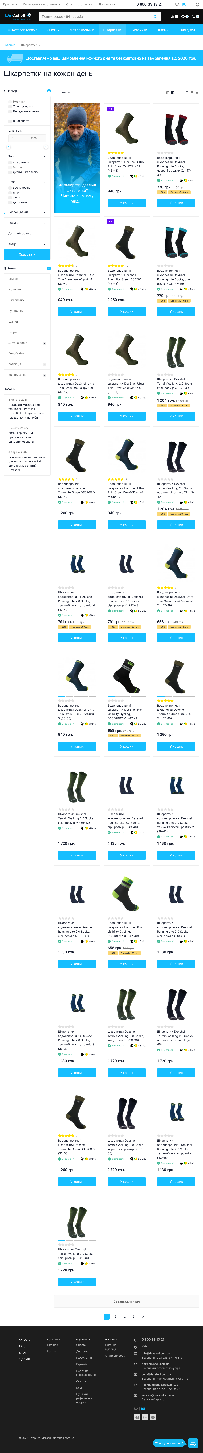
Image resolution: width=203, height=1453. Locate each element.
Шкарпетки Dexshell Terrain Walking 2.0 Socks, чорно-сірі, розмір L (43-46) (175, 1038)
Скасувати (27, 254)
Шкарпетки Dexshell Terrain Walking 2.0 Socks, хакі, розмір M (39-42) (76, 818)
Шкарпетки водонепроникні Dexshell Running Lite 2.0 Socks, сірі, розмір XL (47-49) (125, 599)
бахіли (17, 167)
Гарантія (81, 1364)
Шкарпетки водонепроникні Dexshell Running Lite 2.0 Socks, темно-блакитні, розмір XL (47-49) (77, 601)
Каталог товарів (22, 30)
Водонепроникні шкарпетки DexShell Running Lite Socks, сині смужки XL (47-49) (174, 277)
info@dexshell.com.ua (156, 1353)
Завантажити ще (127, 1301)
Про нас (52, 1345)
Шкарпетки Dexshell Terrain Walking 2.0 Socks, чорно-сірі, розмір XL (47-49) (175, 490)
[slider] (8, 147)
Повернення (84, 1358)
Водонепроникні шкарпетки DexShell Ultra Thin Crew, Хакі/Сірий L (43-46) (126, 164)
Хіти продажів (23, 106)
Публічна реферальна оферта (84, 1398)
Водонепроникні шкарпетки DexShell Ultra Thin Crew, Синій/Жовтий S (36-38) (76, 712)
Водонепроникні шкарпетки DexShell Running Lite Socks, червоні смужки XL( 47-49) (174, 166)
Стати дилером (115, 1355)
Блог (22, 1352)
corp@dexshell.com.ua (156, 1374)
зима (16, 197)
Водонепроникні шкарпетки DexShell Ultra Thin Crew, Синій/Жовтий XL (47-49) (175, 599)
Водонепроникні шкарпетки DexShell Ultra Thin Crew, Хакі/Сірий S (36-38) (126, 385)
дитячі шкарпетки (26, 172)
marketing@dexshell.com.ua (160, 1384)
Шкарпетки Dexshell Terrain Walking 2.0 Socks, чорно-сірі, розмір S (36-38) (126, 1147)
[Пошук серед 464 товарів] (95, 16)
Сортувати (62, 92)
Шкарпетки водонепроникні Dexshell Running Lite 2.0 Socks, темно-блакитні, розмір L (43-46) (175, 1149)
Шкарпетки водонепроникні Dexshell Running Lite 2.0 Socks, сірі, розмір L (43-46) (125, 820)
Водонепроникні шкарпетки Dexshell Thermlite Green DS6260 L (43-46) (126, 277)
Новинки (19, 101)
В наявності (21, 121)
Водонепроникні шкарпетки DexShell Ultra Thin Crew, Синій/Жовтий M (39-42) (126, 490)
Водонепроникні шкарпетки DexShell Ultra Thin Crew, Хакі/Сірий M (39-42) (76, 277)
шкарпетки (21, 162)
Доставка (82, 1351)
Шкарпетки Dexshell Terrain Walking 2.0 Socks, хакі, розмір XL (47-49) (175, 383)
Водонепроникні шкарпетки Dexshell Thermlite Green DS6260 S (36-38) (76, 1147)
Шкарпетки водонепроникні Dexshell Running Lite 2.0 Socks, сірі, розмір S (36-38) (175, 929)
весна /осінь (22, 187)
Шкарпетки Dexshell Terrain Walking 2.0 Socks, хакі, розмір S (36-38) (126, 1036)
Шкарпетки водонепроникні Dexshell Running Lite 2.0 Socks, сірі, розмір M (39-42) (75, 929)
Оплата (81, 1345)
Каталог (25, 1340)
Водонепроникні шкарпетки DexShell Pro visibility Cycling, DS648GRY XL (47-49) (125, 712)
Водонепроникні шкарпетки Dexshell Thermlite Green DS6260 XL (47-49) (174, 712)
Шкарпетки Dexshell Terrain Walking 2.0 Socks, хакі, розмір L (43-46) (76, 1254)
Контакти (53, 1351)
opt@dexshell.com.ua (155, 1364)
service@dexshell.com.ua (158, 1395)
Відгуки (24, 1359)
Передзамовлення (26, 111)
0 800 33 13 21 (149, 4)
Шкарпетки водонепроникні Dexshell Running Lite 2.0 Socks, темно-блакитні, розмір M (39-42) (175, 822)
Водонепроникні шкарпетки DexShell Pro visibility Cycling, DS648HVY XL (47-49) (125, 929)
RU (184, 4)
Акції (22, 1346)
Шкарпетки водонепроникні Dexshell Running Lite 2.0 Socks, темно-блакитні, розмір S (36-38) (76, 1040)
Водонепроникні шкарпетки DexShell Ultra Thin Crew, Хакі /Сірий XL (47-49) (76, 385)
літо (16, 192)
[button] (122, 4)
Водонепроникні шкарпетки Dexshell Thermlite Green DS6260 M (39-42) (76, 490)
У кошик (126, 203)
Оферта (81, 1381)
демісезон (20, 202)
